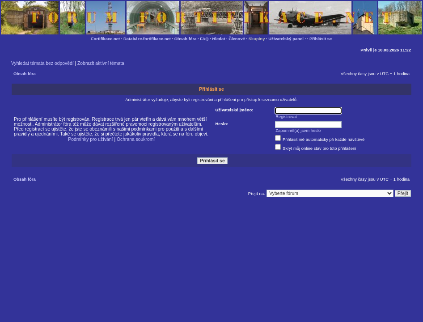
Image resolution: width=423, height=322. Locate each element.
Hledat (218, 38)
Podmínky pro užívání (90, 139)
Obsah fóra (185, 38)
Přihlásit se (320, 38)
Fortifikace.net (105, 38)
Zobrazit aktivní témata (100, 63)
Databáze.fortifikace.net (147, 38)
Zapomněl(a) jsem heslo (298, 130)
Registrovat (286, 116)
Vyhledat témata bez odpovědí (42, 63)
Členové (236, 38)
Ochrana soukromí (136, 139)
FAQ (204, 38)
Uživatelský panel (286, 38)
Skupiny (257, 38)
